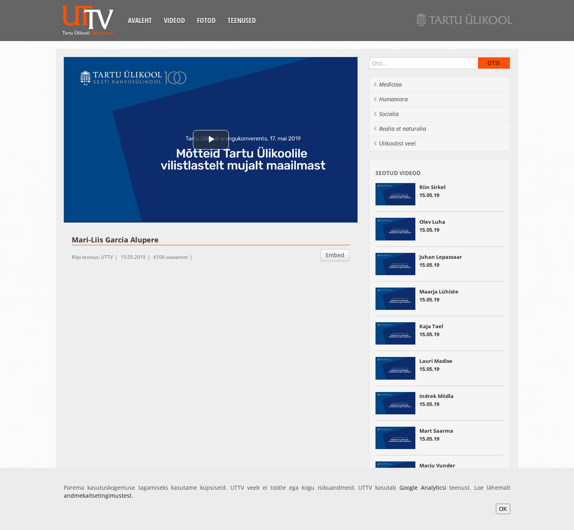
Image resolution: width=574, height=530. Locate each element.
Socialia (386, 114)
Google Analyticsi (422, 487)
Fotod (206, 20)
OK (503, 509)
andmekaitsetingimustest (98, 495)
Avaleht (140, 20)
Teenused (242, 20)
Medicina (387, 84)
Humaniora (390, 99)
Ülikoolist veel (394, 143)
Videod (174, 20)
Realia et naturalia (399, 128)
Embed (335, 255)
